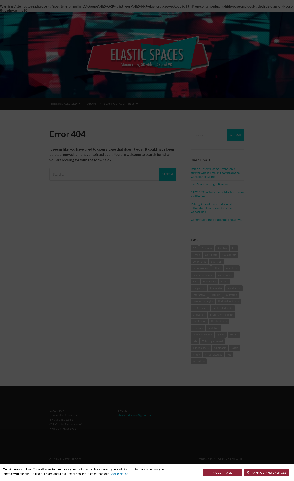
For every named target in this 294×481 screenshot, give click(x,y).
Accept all (222, 472)
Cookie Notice (119, 474)
